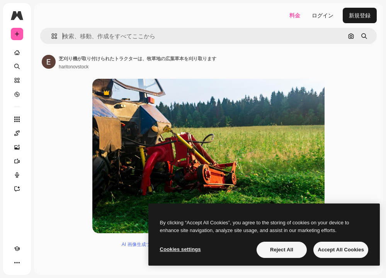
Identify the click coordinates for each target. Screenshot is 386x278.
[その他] (17, 262)
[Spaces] (17, 133)
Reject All (281, 250)
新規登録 (360, 15)
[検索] (17, 66)
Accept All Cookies (341, 250)
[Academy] (17, 248)
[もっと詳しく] (17, 94)
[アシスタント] (17, 189)
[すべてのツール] (17, 119)
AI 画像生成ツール (141, 244)
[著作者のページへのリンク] (49, 62)
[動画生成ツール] (17, 161)
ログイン (322, 15)
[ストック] (17, 80)
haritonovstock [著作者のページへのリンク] (73, 67)
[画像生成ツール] (17, 147)
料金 (294, 15)
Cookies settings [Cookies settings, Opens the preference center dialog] (180, 249)
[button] (51, 36)
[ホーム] (17, 52)
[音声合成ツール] (17, 175)
